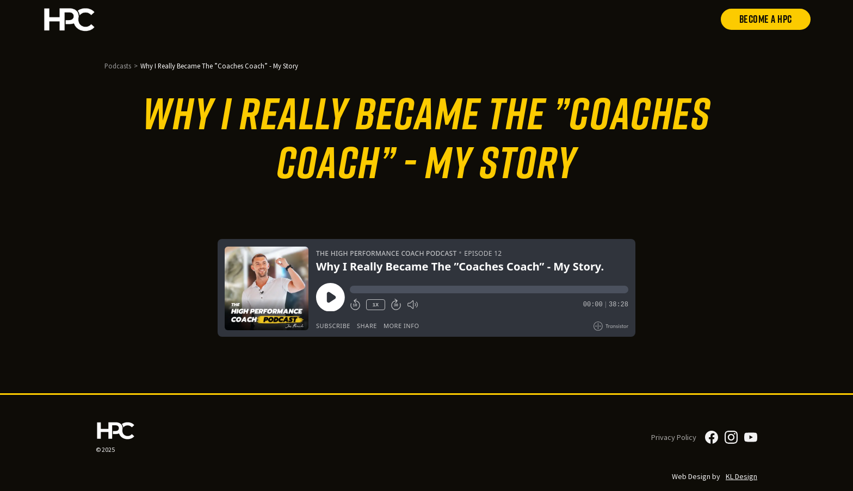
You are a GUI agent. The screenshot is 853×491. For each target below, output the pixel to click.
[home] (105, 19)
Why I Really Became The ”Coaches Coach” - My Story (219, 65)
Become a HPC (765, 19)
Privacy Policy (673, 437)
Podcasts (117, 65)
